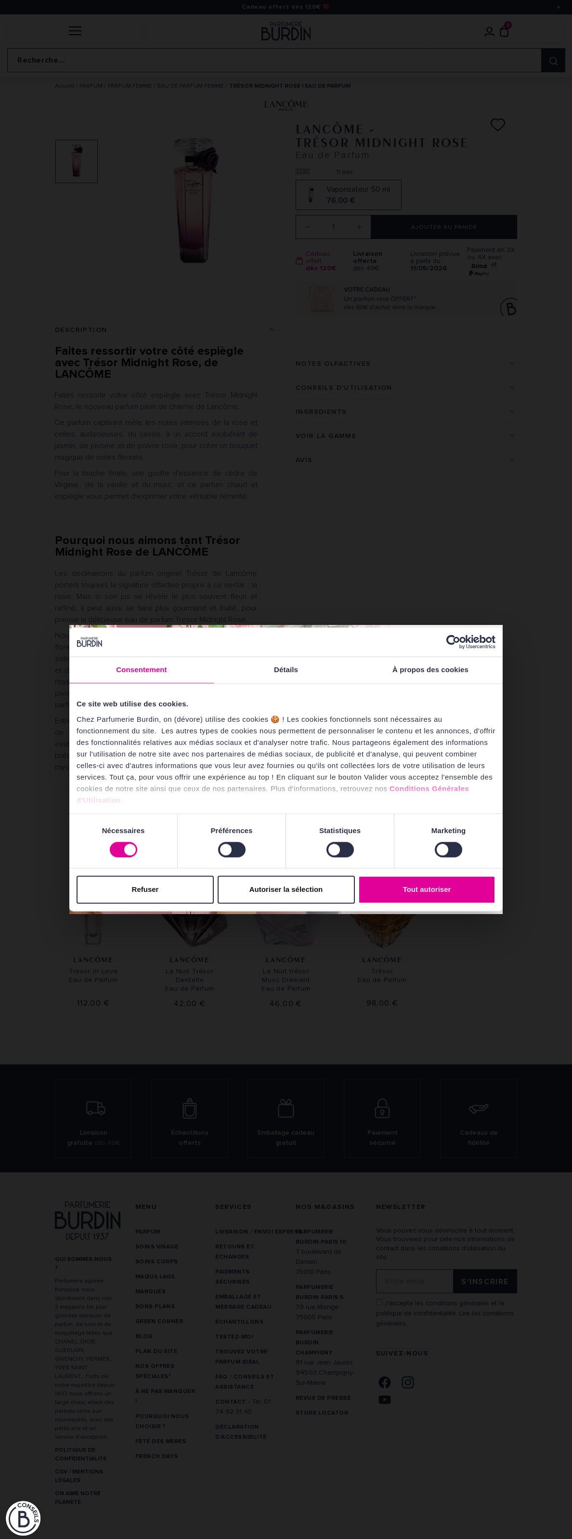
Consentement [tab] (141, 669)
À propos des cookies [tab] (430, 669)
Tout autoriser (427, 890)
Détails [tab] (286, 669)
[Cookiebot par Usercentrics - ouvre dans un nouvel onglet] (453, 642)
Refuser (145, 890)
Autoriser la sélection (286, 890)
